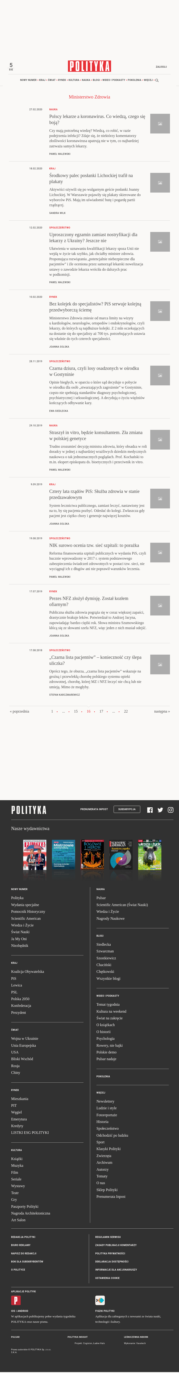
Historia (102, 1123)
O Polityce (18, 1270)
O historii (103, 1033)
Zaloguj (160, 67)
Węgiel (16, 1113)
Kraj (42, 81)
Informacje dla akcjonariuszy (116, 1270)
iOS (13, 1312)
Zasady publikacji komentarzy (116, 1246)
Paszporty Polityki (24, 1207)
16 (88, 712)
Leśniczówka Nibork (136, 1338)
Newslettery (105, 1102)
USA (15, 1053)
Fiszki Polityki (105, 1312)
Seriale (16, 1180)
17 (101, 712)
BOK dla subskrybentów (27, 1262)
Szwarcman (105, 952)
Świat (52, 81)
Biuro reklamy (21, 1246)
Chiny (15, 1073)
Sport (100, 1143)
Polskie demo (106, 1053)
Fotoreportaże (106, 1116)
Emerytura (19, 1120)
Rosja (15, 1067)
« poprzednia (19, 712)
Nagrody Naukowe (110, 919)
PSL (14, 993)
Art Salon (18, 1221)
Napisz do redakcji (23, 1254)
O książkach (105, 1026)
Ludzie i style (106, 1109)
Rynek (62, 81)
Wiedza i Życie (22, 926)
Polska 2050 (20, 1000)
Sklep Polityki (107, 1191)
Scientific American (26, 919)
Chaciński (103, 966)
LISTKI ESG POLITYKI (30, 1133)
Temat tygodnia (108, 1005)
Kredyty (17, 1127)
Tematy (102, 1177)
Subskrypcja (127, 810)
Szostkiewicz (106, 959)
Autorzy (102, 1170)
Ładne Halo (99, 1344)
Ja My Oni (19, 940)
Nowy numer (28, 81)
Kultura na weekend (111, 1012)
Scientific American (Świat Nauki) (122, 906)
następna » (162, 712)
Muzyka (17, 1166)
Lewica (16, 986)
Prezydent (18, 1013)
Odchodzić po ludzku (112, 1136)
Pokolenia (134, 81)
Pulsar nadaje (106, 1060)
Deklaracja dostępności (111, 1262)
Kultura (74, 81)
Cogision (87, 1344)
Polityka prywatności (110, 1254)
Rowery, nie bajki (109, 1046)
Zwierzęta (103, 1157)
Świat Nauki (20, 933)
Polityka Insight (78, 1338)
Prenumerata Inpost (94, 810)
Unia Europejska (23, 1046)
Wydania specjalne (25, 906)
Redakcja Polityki (23, 1238)
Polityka (17, 899)
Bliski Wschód (22, 1060)
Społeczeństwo (107, 1129)
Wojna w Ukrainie (24, 1039)
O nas (100, 1184)
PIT (14, 1106)
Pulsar (101, 899)
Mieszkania (19, 1099)
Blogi (96, 81)
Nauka (86, 81)
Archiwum (104, 1163)
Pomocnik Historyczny (28, 912)
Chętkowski (105, 972)
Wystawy (18, 1187)
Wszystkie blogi (108, 979)
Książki (16, 1160)
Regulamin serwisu (108, 1238)
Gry (14, 1200)
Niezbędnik (19, 946)
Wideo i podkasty (113, 81)
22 (126, 712)
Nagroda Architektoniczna (30, 1214)
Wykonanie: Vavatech (135, 1344)
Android (23, 1312)
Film (14, 1173)
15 (76, 712)
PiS (13, 979)
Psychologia (105, 1039)
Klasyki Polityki (108, 1150)
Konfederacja (21, 1006)
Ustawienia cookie (107, 1279)
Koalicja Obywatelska (27, 972)
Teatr (15, 1194)
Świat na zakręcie (109, 1019)
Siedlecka (103, 945)
